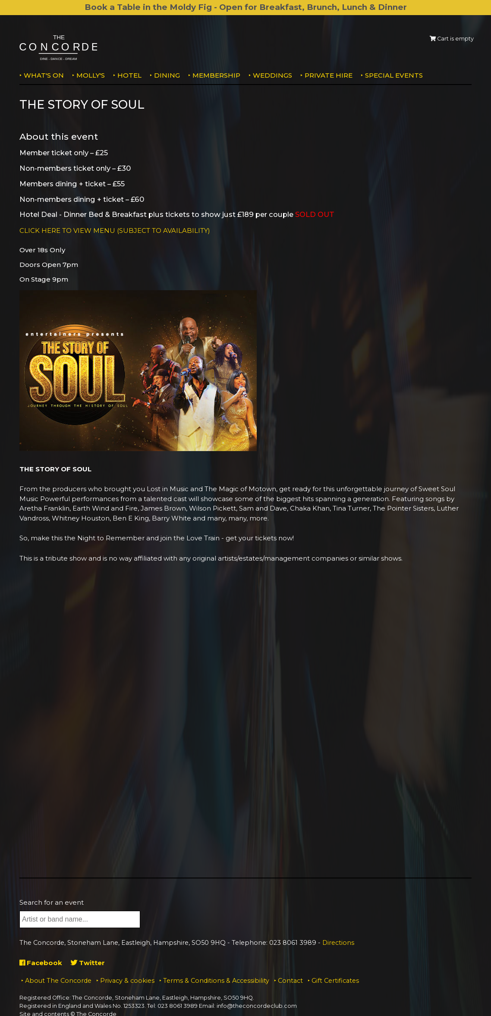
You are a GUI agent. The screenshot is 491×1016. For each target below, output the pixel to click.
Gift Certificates (335, 981)
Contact (290, 981)
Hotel (129, 75)
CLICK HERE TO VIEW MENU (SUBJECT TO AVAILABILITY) (114, 230)
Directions (338, 943)
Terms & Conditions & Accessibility (216, 981)
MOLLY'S (90, 75)
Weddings (272, 75)
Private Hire (329, 75)
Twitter (88, 963)
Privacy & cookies (127, 981)
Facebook (40, 963)
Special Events (394, 75)
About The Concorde (58, 981)
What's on (44, 75)
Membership (216, 75)
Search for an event (51, 902)
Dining (167, 75)
